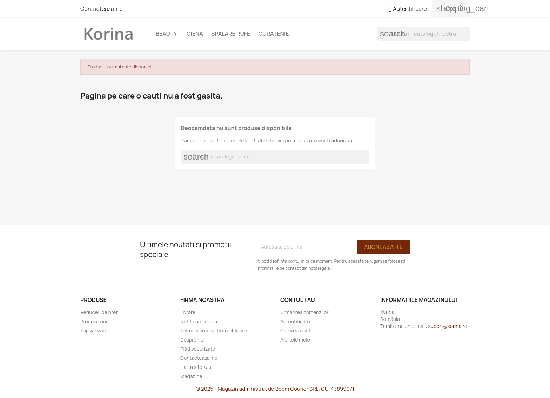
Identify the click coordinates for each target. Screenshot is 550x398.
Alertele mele (295, 339)
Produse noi (93, 321)
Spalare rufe (230, 34)
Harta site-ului (196, 367)
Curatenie (274, 34)
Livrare (187, 312)
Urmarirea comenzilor (304, 312)
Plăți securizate (197, 348)
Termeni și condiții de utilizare (213, 330)
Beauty (166, 34)
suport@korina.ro (447, 326)
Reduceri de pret (99, 312)
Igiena (194, 34)
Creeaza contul (297, 330)
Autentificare (295, 321)
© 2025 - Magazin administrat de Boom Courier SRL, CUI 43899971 (275, 388)
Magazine (191, 376)
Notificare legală (198, 321)
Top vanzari (93, 330)
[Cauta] (423, 34)
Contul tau (297, 300)
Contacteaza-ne (101, 9)
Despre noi (192, 339)
